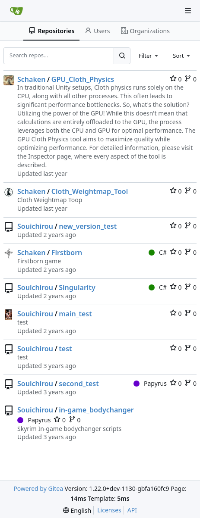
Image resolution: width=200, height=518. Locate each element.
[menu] (77, 510)
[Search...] (122, 55)
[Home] (16, 11)
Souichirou (35, 226)
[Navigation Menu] (188, 11)
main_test (75, 313)
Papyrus (150, 383)
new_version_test (88, 226)
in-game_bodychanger (96, 410)
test (65, 348)
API (132, 510)
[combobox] (149, 55)
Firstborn (67, 252)
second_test (78, 383)
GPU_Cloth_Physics (82, 79)
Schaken (31, 79)
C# (158, 252)
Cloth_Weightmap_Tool (89, 191)
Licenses (109, 510)
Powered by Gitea (38, 488)
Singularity (77, 287)
